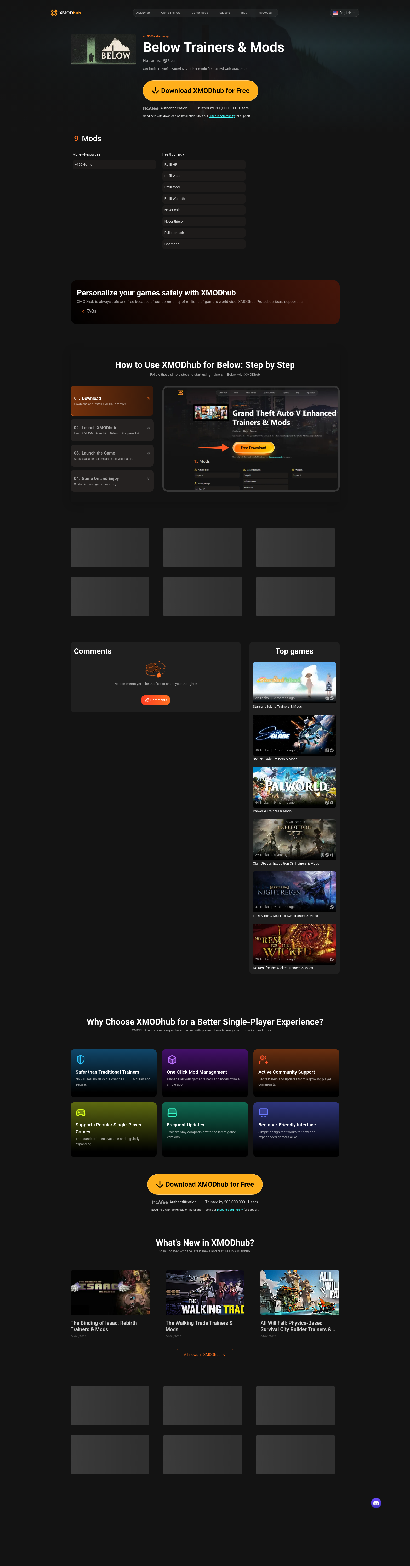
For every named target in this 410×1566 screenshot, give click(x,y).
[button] (205, 311)
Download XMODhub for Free (200, 91)
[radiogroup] (205, 13)
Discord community (222, 116)
